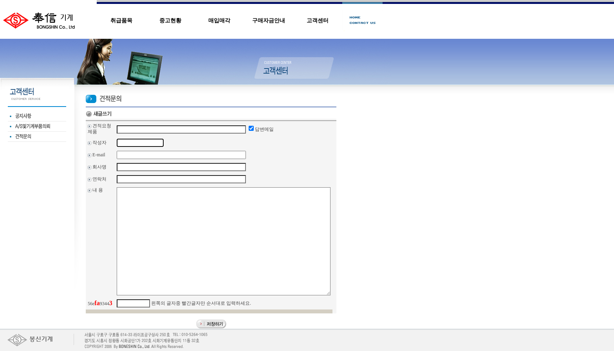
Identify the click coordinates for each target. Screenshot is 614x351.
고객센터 (318, 21)
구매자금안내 (268, 21)
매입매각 (219, 21)
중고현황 (170, 21)
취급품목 (121, 21)
